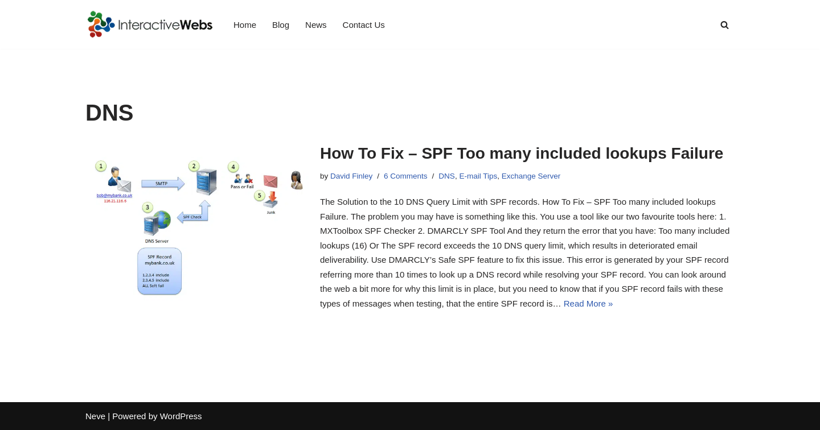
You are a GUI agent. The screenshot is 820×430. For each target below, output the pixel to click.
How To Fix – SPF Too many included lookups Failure (521, 153)
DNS (446, 176)
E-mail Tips (478, 176)
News (316, 25)
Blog (280, 25)
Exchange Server (531, 176)
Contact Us (364, 25)
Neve (95, 416)
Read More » (588, 303)
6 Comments (406, 176)
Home (244, 25)
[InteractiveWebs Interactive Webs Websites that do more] (149, 24)
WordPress (181, 416)
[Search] (724, 24)
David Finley (351, 176)
